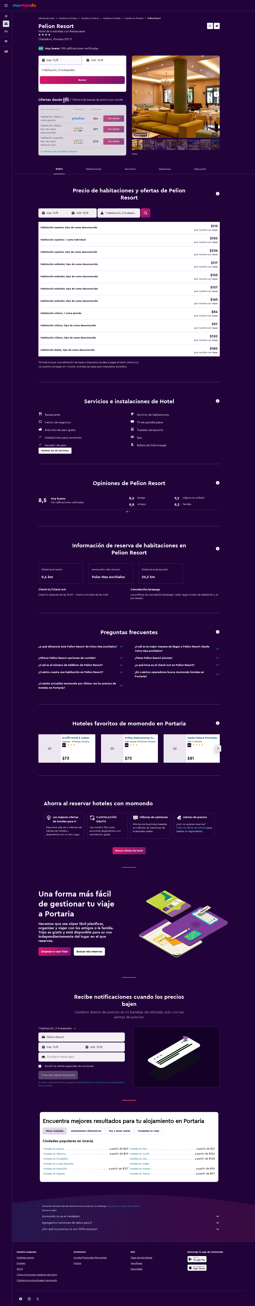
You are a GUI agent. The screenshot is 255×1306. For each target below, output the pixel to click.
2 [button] (122, 93)
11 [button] (79, 110)
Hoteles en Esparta (58, 1164)
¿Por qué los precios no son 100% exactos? (135, 1220)
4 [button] (79, 101)
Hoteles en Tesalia (116, 18)
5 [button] (87, 101)
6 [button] (96, 101)
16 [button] (121, 110)
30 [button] (121, 127)
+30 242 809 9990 (55, 43)
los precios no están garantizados (128, 1197)
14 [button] (104, 110)
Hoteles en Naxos (144, 1164)
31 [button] (70, 136)
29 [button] (113, 127)
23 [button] (121, 119)
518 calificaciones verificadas (84, 48)
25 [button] (79, 127)
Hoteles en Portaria (138, 18)
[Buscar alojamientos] (6, 23)
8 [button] (113, 101)
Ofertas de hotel (51, 18)
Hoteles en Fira (142, 1139)
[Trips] (6, 41)
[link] (133, 841)
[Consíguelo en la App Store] (204, 1258)
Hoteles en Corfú (144, 1144)
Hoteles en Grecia (94, 18)
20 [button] (96, 119)
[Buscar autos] (6, 31)
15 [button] (113, 110)
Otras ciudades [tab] (59, 1122)
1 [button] (113, 93)
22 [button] (113, 119)
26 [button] (87, 127)
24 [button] (70, 127)
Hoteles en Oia (142, 1149)
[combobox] (89, 1027)
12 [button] (87, 110)
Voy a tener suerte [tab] (124, 1122)
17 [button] (70, 119)
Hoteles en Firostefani (60, 1149)
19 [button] (87, 119)
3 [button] (70, 101)
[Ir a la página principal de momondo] (24, 5)
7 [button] (104, 101)
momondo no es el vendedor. (135, 1207)
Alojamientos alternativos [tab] (91, 1122)
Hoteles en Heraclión (60, 1159)
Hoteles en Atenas (58, 1139)
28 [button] (104, 127)
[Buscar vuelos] (6, 16)
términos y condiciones (100, 1073)
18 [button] (79, 119)
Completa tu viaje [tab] (153, 1122)
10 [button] (70, 110)
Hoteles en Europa (72, 18)
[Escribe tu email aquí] (89, 1047)
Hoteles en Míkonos (59, 1144)
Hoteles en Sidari (144, 1154)
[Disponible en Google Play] (204, 1250)
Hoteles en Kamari (144, 1159)
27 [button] (96, 127)
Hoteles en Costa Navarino (63, 1154)
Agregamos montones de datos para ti (135, 1213)
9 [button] (122, 101)
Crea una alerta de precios (196, 818)
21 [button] (104, 119)
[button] (6, 5)
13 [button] (96, 110)
